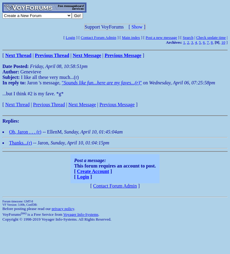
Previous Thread (49, 104)
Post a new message (161, 37)
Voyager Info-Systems (80, 214)
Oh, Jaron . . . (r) (25, 131)
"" (102, 82)
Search (188, 37)
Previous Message (117, 104)
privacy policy (63, 208)
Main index (131, 37)
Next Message (82, 104)
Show (137, 26)
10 (223, 42)
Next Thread (17, 104)
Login (70, 37)
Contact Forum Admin (98, 37)
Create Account (93, 171)
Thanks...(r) (20, 142)
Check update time (211, 37)
